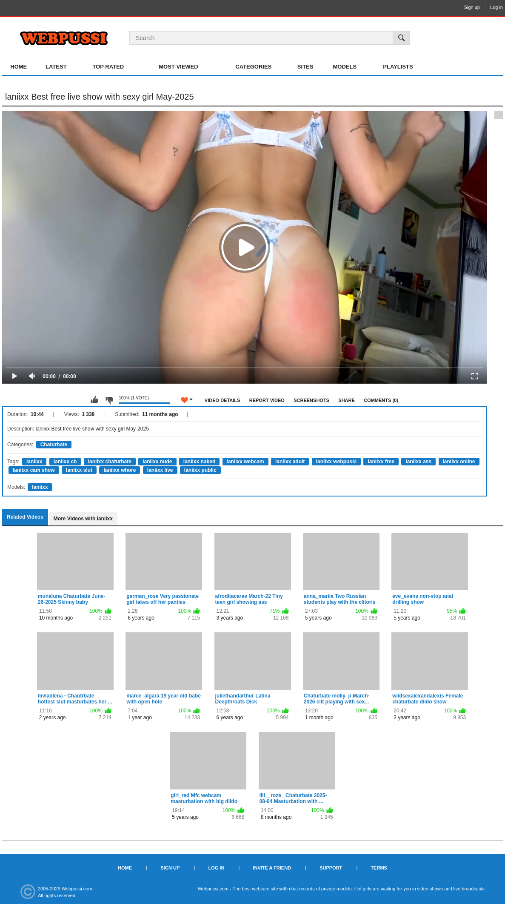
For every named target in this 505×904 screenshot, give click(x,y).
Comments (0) (381, 400)
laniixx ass (418, 462)
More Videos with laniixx (83, 519)
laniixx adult (290, 462)
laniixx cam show (34, 470)
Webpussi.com (77, 888)
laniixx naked (199, 462)
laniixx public (200, 470)
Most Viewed (178, 66)
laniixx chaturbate (109, 462)
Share (346, 400)
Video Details (222, 400)
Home (18, 66)
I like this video (94, 399)
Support (331, 867)
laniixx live (160, 470)
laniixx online (459, 462)
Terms (379, 867)
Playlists (398, 66)
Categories (253, 66)
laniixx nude (157, 462)
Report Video (267, 400)
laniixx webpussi (336, 462)
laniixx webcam (245, 462)
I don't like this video (109, 399)
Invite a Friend (272, 867)
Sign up (472, 7)
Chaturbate (53, 445)
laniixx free (381, 462)
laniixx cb (65, 462)
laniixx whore (119, 470)
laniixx (34, 462)
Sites (305, 66)
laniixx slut (79, 470)
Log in (496, 7)
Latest (56, 66)
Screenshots (311, 400)
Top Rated (108, 66)
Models (345, 66)
